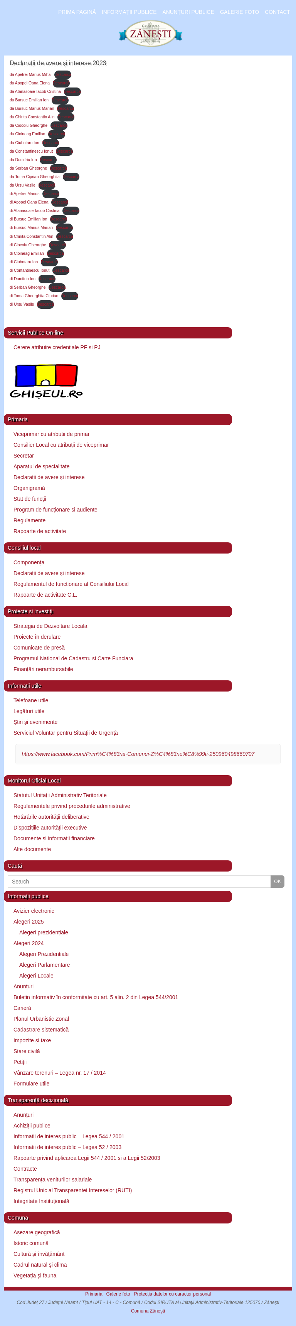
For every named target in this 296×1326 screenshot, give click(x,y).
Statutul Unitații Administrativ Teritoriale (60, 795)
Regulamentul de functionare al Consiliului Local (71, 584)
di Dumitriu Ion (22, 279)
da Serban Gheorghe (28, 168)
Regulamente (29, 520)
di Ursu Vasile (22, 304)
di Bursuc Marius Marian (31, 227)
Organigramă (29, 488)
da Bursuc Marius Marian (32, 108)
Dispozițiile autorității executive (50, 828)
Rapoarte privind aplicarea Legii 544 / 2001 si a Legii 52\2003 (86, 1158)
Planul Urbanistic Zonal (41, 1019)
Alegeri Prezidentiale (44, 954)
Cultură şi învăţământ (38, 1254)
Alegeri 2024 (28, 943)
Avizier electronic (33, 911)
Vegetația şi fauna (34, 1275)
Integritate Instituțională (41, 1201)
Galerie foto (239, 12)
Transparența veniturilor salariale (52, 1179)
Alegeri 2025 (28, 922)
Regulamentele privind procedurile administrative (71, 806)
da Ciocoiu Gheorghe (28, 125)
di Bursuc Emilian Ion (28, 219)
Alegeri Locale (36, 976)
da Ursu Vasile (22, 185)
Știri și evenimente (35, 722)
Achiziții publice (31, 1125)
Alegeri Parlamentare (44, 965)
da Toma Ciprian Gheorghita (35, 177)
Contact (277, 12)
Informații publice (129, 12)
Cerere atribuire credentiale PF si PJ (57, 347)
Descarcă (62, 74)
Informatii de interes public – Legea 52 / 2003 (67, 1147)
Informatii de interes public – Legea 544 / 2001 (68, 1136)
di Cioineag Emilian (27, 253)
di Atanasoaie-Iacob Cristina (34, 211)
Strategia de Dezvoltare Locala (50, 626)
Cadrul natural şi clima (40, 1265)
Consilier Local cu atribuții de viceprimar (61, 445)
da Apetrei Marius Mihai (31, 74)
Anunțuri (23, 986)
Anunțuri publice (188, 12)
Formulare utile (31, 1083)
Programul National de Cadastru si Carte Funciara (73, 658)
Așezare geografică (36, 1232)
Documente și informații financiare (54, 838)
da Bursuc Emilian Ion (29, 100)
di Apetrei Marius (24, 194)
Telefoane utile (30, 700)
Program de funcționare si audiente (55, 510)
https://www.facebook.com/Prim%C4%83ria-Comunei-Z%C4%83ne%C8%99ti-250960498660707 (138, 754)
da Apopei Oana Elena (30, 83)
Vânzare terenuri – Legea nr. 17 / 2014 (59, 1073)
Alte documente (32, 849)
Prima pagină (77, 12)
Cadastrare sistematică (41, 1029)
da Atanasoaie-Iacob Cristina (35, 91)
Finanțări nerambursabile (43, 669)
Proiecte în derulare (37, 637)
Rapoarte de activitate (39, 531)
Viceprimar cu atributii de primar (51, 434)
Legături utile (28, 711)
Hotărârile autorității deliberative (51, 817)
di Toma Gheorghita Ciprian (34, 296)
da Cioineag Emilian (27, 134)
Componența (28, 562)
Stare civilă (26, 1051)
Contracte (25, 1169)
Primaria (94, 1294)
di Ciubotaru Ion (24, 262)
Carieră (22, 1008)
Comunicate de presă (39, 647)
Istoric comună (31, 1243)
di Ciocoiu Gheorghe (28, 245)
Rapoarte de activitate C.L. (45, 595)
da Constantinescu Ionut (31, 151)
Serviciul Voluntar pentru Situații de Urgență (65, 733)
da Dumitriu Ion (23, 160)
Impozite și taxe (32, 1040)
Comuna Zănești (148, 1311)
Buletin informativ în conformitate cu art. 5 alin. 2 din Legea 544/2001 (95, 997)
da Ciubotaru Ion (24, 143)
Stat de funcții (29, 499)
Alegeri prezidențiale (43, 932)
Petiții (20, 1062)
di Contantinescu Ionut (29, 270)
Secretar (23, 456)
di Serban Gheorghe (28, 287)
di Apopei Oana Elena (29, 202)
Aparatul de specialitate (41, 466)
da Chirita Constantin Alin (32, 117)
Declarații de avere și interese (48, 477)
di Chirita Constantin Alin (31, 236)
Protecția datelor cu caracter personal (172, 1294)
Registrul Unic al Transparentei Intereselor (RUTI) (72, 1190)
